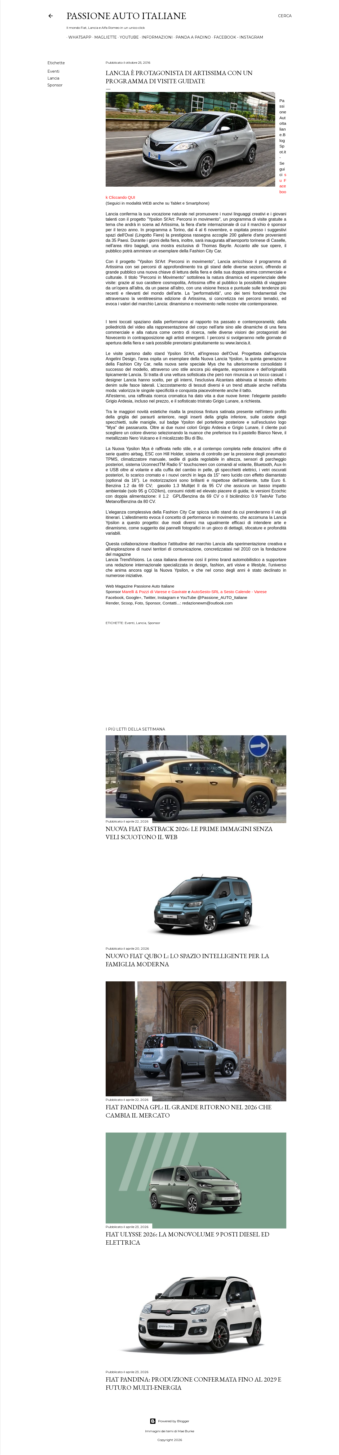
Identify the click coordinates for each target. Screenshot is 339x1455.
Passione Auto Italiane (126, 16)
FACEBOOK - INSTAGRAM (236, 37)
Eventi (53, 71)
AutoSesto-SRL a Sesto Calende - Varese (229, 591)
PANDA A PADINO (191, 37)
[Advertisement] (196, 677)
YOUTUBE (127, 37)
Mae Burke (186, 1431)
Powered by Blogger (169, 1421)
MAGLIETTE (103, 37)
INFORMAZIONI (155, 37)
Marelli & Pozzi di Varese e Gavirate (154, 591)
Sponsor (55, 85)
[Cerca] (285, 16)
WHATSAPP (78, 37)
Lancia (53, 78)
